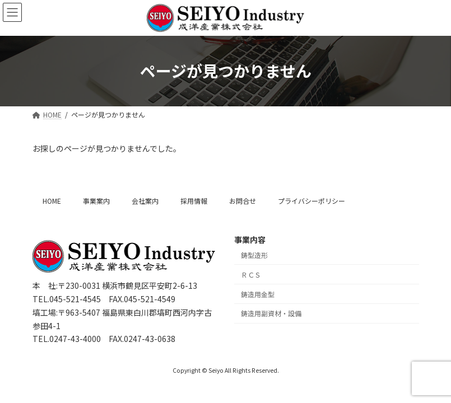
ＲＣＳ (251, 274)
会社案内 (145, 200)
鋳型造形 (254, 255)
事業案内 (96, 200)
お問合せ (242, 200)
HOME (52, 200)
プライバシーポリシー (311, 200)
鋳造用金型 (258, 293)
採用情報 (193, 200)
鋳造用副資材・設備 (271, 313)
